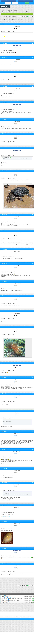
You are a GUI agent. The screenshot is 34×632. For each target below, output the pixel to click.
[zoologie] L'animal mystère (5, 595)
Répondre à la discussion (17, 14)
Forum (3, 10)
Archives (7, 616)
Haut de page (29, 616)
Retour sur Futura (8, 0)
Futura (4, 616)
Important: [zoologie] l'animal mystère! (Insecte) (8, 597)
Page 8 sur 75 (20, 16)
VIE (19, 10)
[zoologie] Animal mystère (4, 601)
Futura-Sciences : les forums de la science (12, 10)
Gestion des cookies (15, 616)
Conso (10, 616)
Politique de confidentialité (22, 616)
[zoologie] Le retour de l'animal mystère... (7, 599)
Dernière (31, 16)
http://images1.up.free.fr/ (5, 516)
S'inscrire (25, 0)
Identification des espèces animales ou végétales (8, 11)
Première (23, 16)
